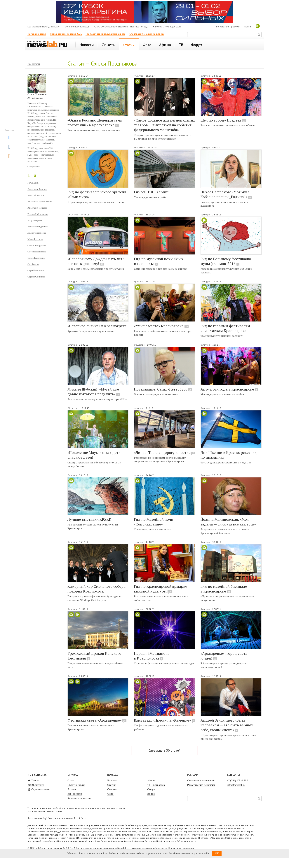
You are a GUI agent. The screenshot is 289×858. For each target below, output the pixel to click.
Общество (73, 214)
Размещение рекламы (201, 785)
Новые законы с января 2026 (66, 34)
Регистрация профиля (228, 26)
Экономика (140, 147)
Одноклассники (38, 789)
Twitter (33, 780)
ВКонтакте (35, 785)
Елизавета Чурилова (37, 226)
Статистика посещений (201, 780)
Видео (151, 793)
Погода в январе (36, 34)
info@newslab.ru (236, 785)
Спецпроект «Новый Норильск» (146, 34)
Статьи (111, 785)
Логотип (72, 789)
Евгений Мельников (37, 214)
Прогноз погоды (139, 26)
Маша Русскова (35, 239)
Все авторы (33, 64)
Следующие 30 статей (164, 750)
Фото (110, 793)
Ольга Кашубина (36, 257)
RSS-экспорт (74, 793)
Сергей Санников (36, 276)
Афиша (151, 780)
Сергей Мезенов (35, 270)
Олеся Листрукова (36, 245)
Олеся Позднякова (36, 251)
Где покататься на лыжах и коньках (105, 34)
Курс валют (176, 26)
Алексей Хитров (35, 195)
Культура (72, 75)
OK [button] (217, 853)
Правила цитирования (181, 848)
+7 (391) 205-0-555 (237, 780)
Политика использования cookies (44, 811)
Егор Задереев (34, 220)
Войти (247, 26)
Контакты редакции (79, 798)
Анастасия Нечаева (37, 207)
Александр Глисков (37, 189)
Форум (151, 789)
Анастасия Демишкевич (39, 201)
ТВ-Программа (156, 785)
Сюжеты (112, 789)
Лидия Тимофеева (36, 232)
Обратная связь (76, 785)
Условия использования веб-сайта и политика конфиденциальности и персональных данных (76, 808)
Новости (112, 780)
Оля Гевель (33, 264)
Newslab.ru (33, 182)
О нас (70, 780)
